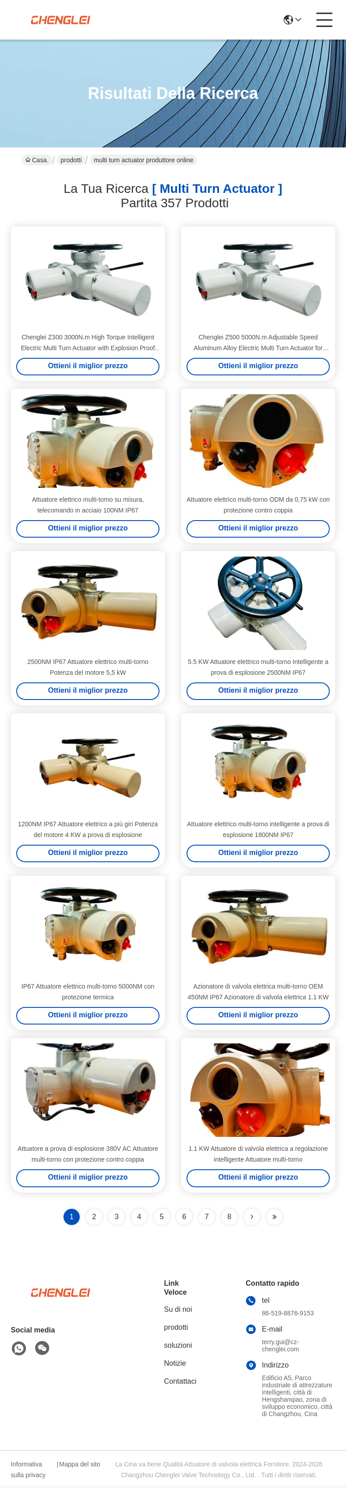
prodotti (71, 160)
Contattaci (180, 1383)
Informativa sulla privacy (28, 1472)
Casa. (37, 160)
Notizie (175, 1365)
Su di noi (178, 1311)
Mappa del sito (79, 1466)
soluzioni (178, 1347)
